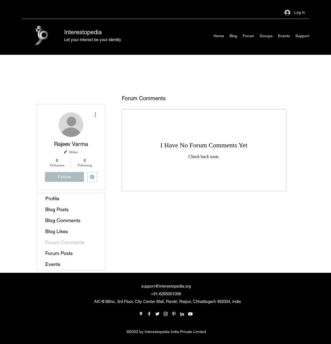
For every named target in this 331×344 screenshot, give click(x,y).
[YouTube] (190, 314)
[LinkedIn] (182, 314)
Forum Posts (59, 253)
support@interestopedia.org (166, 286)
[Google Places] (141, 314)
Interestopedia (83, 32)
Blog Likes (56, 231)
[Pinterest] (174, 314)
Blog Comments (62, 220)
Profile (52, 198)
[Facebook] (149, 314)
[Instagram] (165, 314)
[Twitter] (157, 314)
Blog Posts (57, 209)
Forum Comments (64, 242)
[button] (302, 36)
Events (52, 264)
